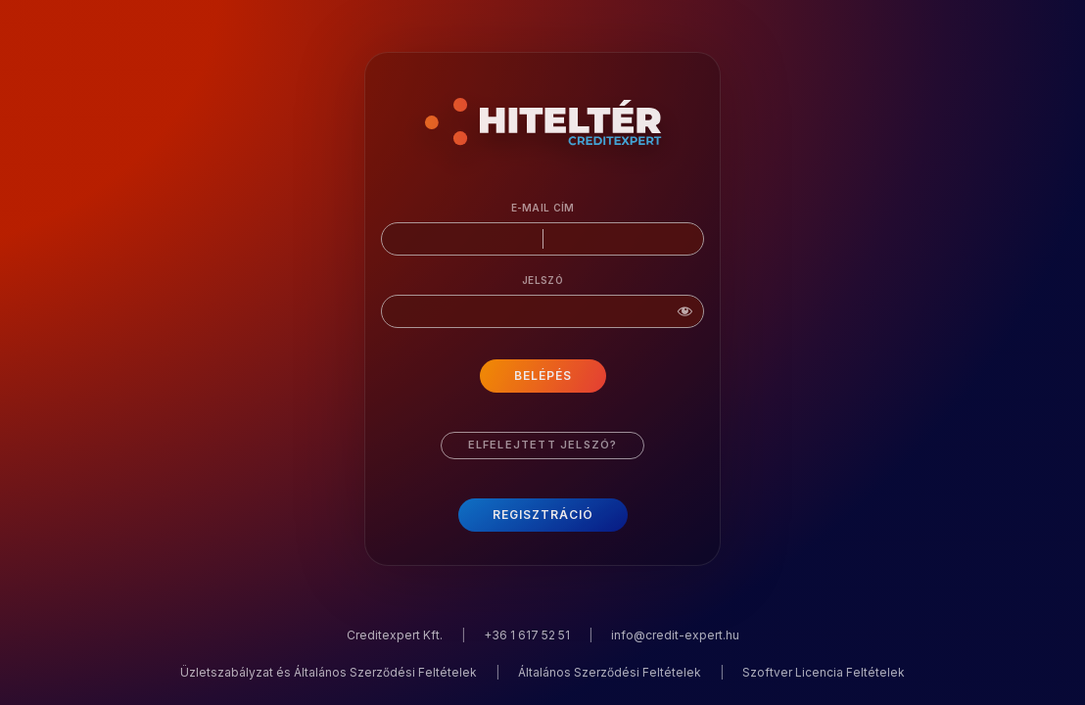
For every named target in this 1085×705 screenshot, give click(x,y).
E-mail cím (543, 207)
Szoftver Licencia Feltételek (823, 672)
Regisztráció (543, 514)
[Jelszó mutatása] (684, 316)
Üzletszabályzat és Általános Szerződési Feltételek (328, 672)
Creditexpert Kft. (395, 635)
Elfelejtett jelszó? (543, 444)
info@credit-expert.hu (675, 635)
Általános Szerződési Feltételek (609, 672)
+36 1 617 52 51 (527, 635)
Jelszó (542, 280)
